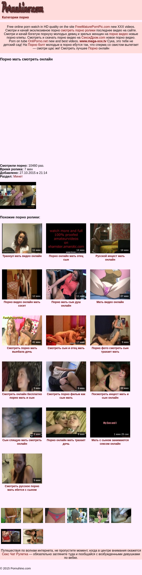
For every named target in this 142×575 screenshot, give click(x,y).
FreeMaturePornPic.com (92, 26)
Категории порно (15, 17)
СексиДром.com (93, 37)
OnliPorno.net (38, 41)
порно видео (118, 34)
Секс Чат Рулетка (15, 554)
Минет (18, 176)
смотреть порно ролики (78, 30)
